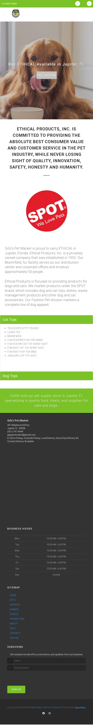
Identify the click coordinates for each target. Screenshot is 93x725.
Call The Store (46, 75)
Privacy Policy (35, 708)
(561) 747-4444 (15, 432)
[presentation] (24, 677)
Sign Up (16, 690)
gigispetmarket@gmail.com (21, 435)
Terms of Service (52, 708)
